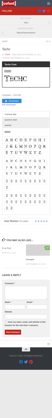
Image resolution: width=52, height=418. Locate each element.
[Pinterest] (48, 59)
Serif (5, 89)
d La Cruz (6, 296)
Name (8, 350)
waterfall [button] (8, 173)
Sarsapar (30, 307)
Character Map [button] (10, 162)
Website (8, 360)
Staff (7, 103)
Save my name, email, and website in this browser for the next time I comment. (25, 372)
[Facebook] (39, 59)
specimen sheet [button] (11, 168)
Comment (10, 332)
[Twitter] (44, 59)
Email (30, 350)
